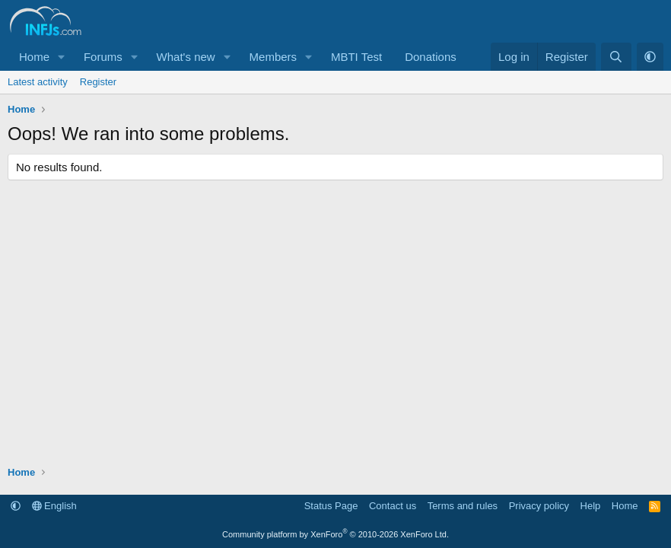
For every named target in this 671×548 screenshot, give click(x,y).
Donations (430, 56)
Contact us (392, 505)
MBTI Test (356, 56)
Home (34, 56)
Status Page (331, 505)
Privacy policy (539, 505)
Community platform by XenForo (335, 534)
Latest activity (38, 82)
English (54, 505)
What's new (186, 56)
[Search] (616, 57)
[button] (61, 57)
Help (590, 505)
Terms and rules (463, 505)
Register (98, 82)
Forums (103, 56)
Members (273, 56)
